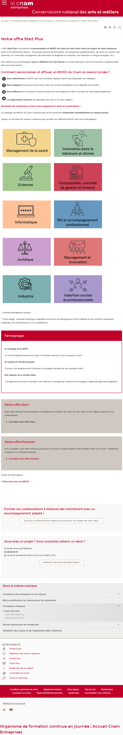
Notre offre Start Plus (14, 614)
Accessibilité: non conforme (98, 693)
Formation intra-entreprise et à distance (32, 21)
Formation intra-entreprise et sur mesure (24, 594)
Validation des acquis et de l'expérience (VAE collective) (32, 630)
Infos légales (73, 689)
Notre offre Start (89, 21)
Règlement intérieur (53, 689)
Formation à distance (67, 21)
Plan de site (90, 689)
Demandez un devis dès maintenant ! (61, 562)
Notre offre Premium (14, 618)
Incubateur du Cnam (21, 693)
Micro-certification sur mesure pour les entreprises (29, 600)
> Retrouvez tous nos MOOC (15, 481)
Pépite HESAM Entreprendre (49, 693)
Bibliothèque (107, 689)
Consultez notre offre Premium (24, 458)
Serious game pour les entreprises (21, 624)
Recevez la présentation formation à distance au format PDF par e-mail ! (61, 521)
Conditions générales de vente (24, 689)
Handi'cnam (73, 693)
